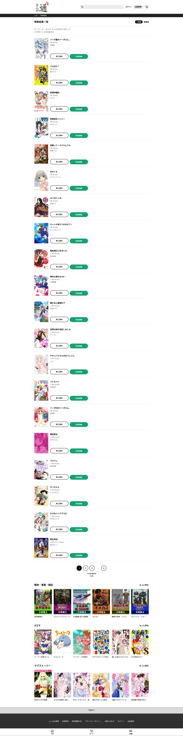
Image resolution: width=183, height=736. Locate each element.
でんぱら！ (54, 66)
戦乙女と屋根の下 (57, 303)
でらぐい (54, 461)
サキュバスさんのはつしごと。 (63, 356)
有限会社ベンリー (57, 119)
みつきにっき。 (56, 198)
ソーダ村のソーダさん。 (60, 408)
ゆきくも (54, 171)
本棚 (130, 734)
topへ (91, 710)
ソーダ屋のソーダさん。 (60, 39)
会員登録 (138, 7)
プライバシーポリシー (93, 721)
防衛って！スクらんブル (60, 145)
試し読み (59, 56)
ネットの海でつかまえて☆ (61, 224)
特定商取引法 (77, 721)
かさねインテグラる (58, 513)
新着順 (146, 22)
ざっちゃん (54, 487)
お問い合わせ (109, 721)
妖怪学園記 (54, 92)
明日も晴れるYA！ (58, 277)
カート (91, 734)
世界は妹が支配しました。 (61, 329)
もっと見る (144, 585)
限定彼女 (54, 434)
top (35, 15)
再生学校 (54, 539)
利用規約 (65, 721)
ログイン (129, 7)
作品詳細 (79, 56)
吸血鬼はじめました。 (59, 251)
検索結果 (43, 15)
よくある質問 (54, 721)
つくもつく (54, 382)
